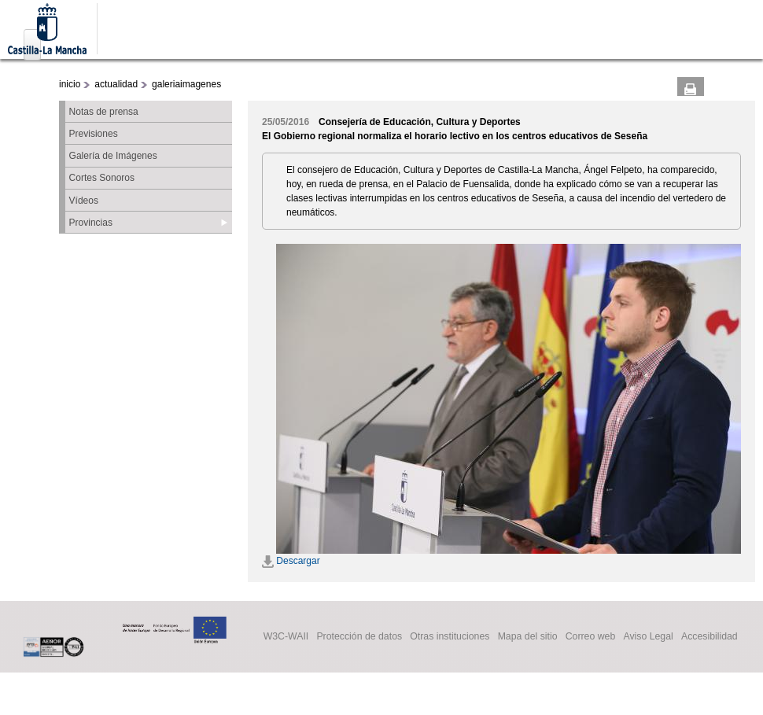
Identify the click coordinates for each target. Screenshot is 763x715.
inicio (69, 84)
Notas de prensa (103, 111)
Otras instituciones (449, 637)
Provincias (90, 222)
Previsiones (93, 133)
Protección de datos (359, 637)
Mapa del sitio (528, 637)
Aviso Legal (648, 637)
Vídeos (83, 200)
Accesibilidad (709, 637)
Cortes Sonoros (102, 177)
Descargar (291, 560)
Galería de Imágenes (113, 155)
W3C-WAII (286, 637)
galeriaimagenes (186, 84)
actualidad (116, 84)
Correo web (591, 637)
